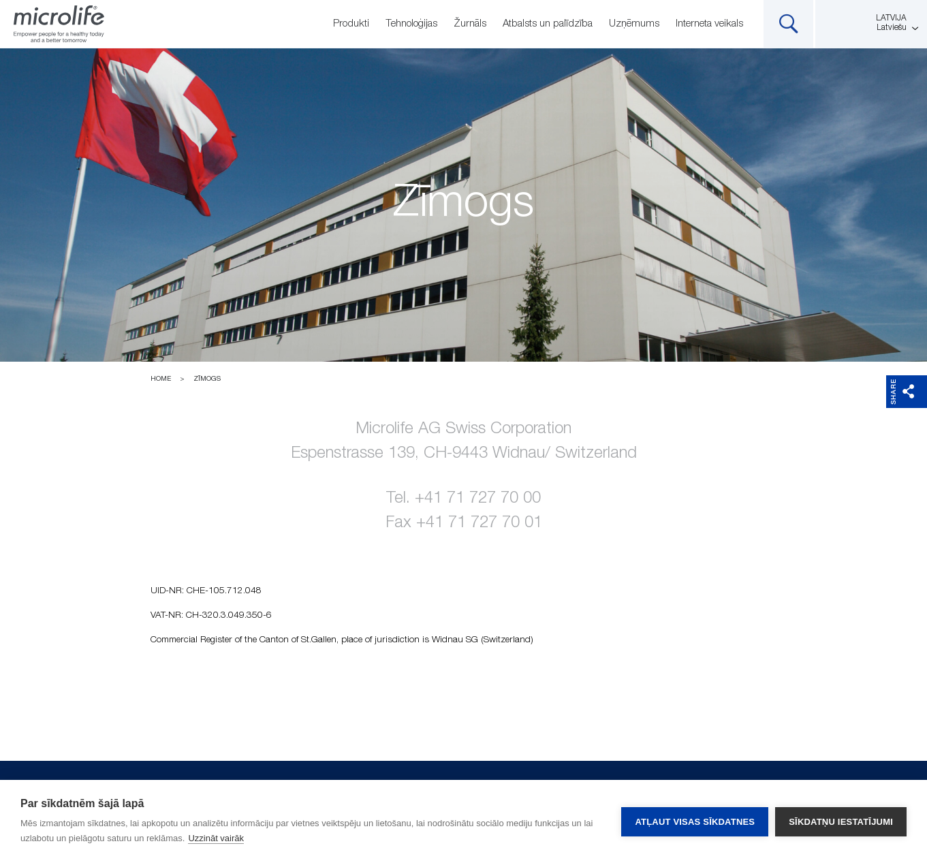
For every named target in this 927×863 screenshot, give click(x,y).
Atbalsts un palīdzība (548, 23)
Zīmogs (207, 378)
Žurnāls (470, 23)
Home (161, 378)
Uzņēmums (634, 23)
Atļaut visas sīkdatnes (695, 822)
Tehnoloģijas (411, 23)
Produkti (351, 23)
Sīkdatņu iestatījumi (841, 822)
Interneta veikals (709, 23)
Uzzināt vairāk (216, 838)
